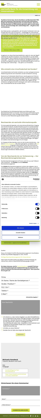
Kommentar (6, 388)
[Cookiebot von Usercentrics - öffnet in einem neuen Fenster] (33, 179)
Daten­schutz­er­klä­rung (14, 415)
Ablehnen (20, 237)
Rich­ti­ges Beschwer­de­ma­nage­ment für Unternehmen (16, 257)
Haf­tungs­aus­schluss (24, 415)
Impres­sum (5, 415)
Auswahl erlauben (20, 232)
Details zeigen (33, 223)
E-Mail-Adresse (6, 405)
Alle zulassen (20, 228)
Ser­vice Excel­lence (10, 144)
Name (4, 399)
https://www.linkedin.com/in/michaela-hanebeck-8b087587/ (15, 374)
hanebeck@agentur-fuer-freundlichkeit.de (12, 370)
